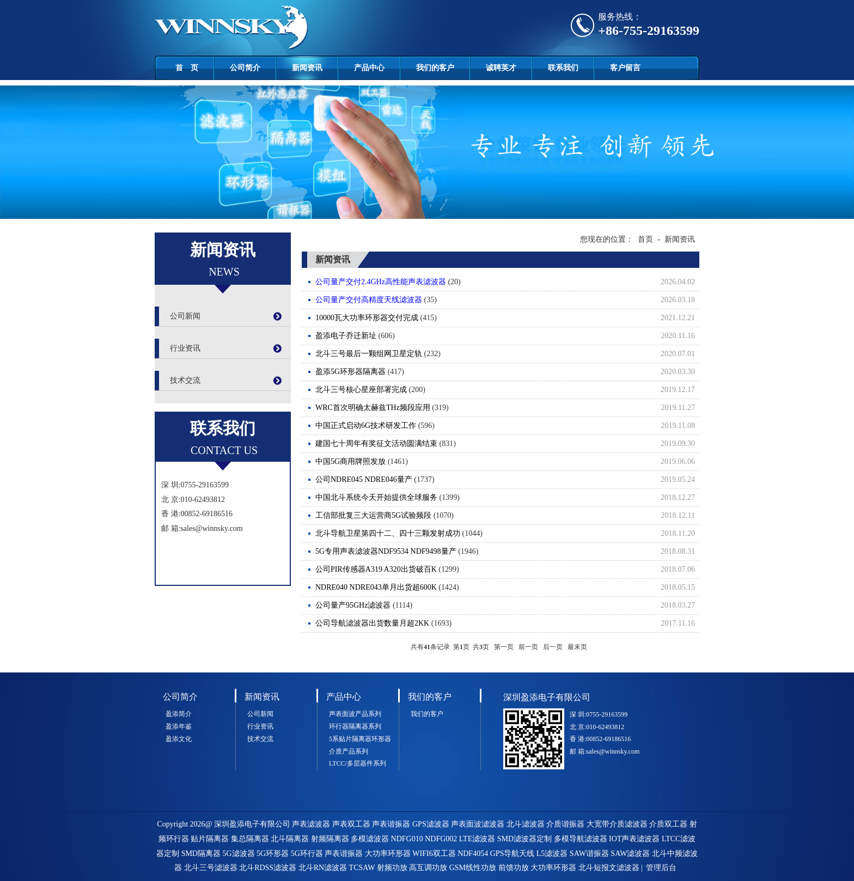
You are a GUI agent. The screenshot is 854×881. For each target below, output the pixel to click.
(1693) (507, 623)
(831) (507, 444)
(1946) (507, 551)
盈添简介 (179, 714)
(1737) (507, 480)
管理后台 (661, 868)
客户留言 (625, 68)
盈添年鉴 (179, 726)
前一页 (528, 647)
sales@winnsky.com (211, 528)
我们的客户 (435, 68)
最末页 (577, 647)
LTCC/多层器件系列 (357, 763)
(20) (507, 282)
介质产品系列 (348, 751)
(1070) (507, 516)
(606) (507, 336)
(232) (507, 354)
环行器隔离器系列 (355, 726)
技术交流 (185, 380)
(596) (507, 426)
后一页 (553, 647)
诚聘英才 (501, 68)
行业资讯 (185, 348)
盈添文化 (179, 739)
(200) (507, 390)
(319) (507, 408)
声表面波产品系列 (355, 714)
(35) (507, 300)
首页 (645, 239)
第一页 (504, 647)
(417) (507, 372)
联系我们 (563, 68)
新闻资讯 (307, 68)
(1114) (507, 605)
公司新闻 (185, 316)
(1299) (507, 569)
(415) (507, 318)
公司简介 (245, 68)
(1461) (507, 462)
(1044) (507, 534)
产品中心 (369, 68)
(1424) (507, 587)
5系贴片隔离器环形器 (360, 739)
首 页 (186, 68)
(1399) (507, 498)
